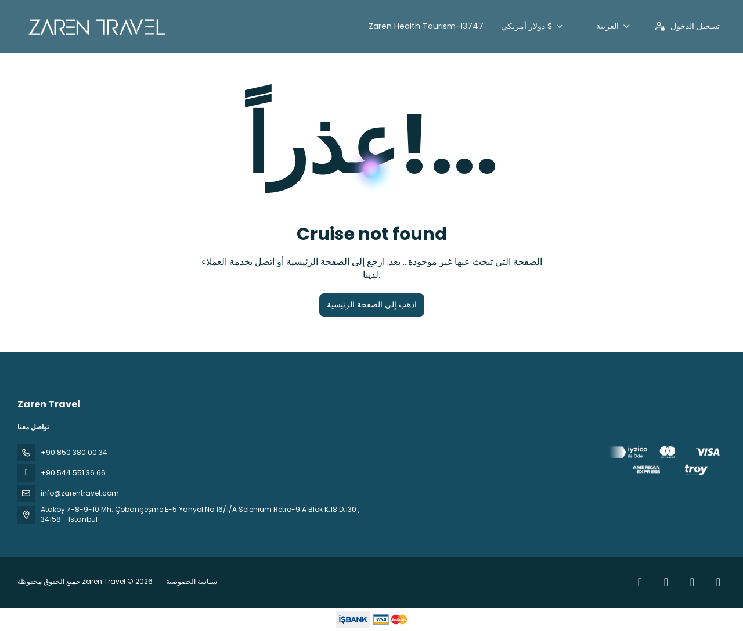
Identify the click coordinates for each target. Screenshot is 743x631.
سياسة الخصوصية (191, 581)
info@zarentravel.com (80, 493)
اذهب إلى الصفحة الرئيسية (372, 304)
